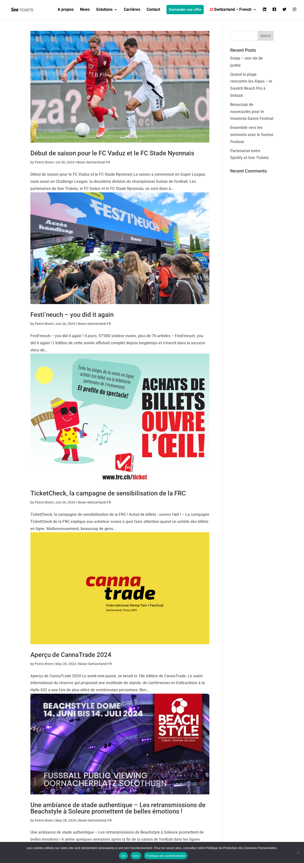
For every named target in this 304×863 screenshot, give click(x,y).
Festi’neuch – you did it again (72, 314)
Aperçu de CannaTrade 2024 (70, 654)
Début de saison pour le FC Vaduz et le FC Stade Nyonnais (112, 153)
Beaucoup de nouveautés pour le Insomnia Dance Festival (251, 111)
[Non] (297, 852)
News (85, 10)
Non (136, 856)
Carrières (132, 10)
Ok (123, 856)
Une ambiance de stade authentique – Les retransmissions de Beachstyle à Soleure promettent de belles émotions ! (117, 808)
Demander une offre (185, 9)
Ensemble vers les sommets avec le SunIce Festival (251, 134)
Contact (153, 10)
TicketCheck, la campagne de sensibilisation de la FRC (108, 493)
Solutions (104, 10)
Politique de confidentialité (165, 856)
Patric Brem (44, 162)
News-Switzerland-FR (93, 162)
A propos (66, 10)
